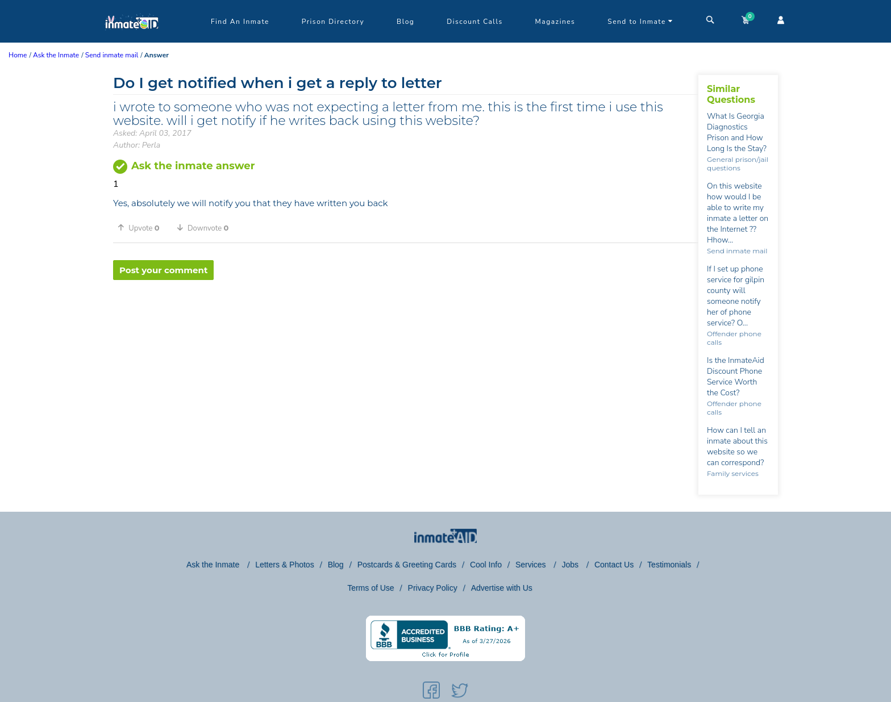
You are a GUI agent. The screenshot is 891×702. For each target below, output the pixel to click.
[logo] (132, 40)
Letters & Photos (284, 564)
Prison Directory (333, 21)
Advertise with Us (501, 587)
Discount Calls (474, 21)
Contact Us (614, 564)
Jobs (570, 564)
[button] (142, 228)
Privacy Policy (432, 587)
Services (531, 564)
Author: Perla (136, 145)
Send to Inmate (640, 21)
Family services (733, 473)
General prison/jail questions (737, 163)
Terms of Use (370, 587)
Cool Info (486, 564)
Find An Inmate (240, 21)
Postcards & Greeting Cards (406, 564)
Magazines (555, 21)
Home (18, 55)
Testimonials (669, 564)
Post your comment (163, 270)
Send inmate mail (737, 250)
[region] (405, 317)
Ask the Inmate (214, 564)
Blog (405, 21)
